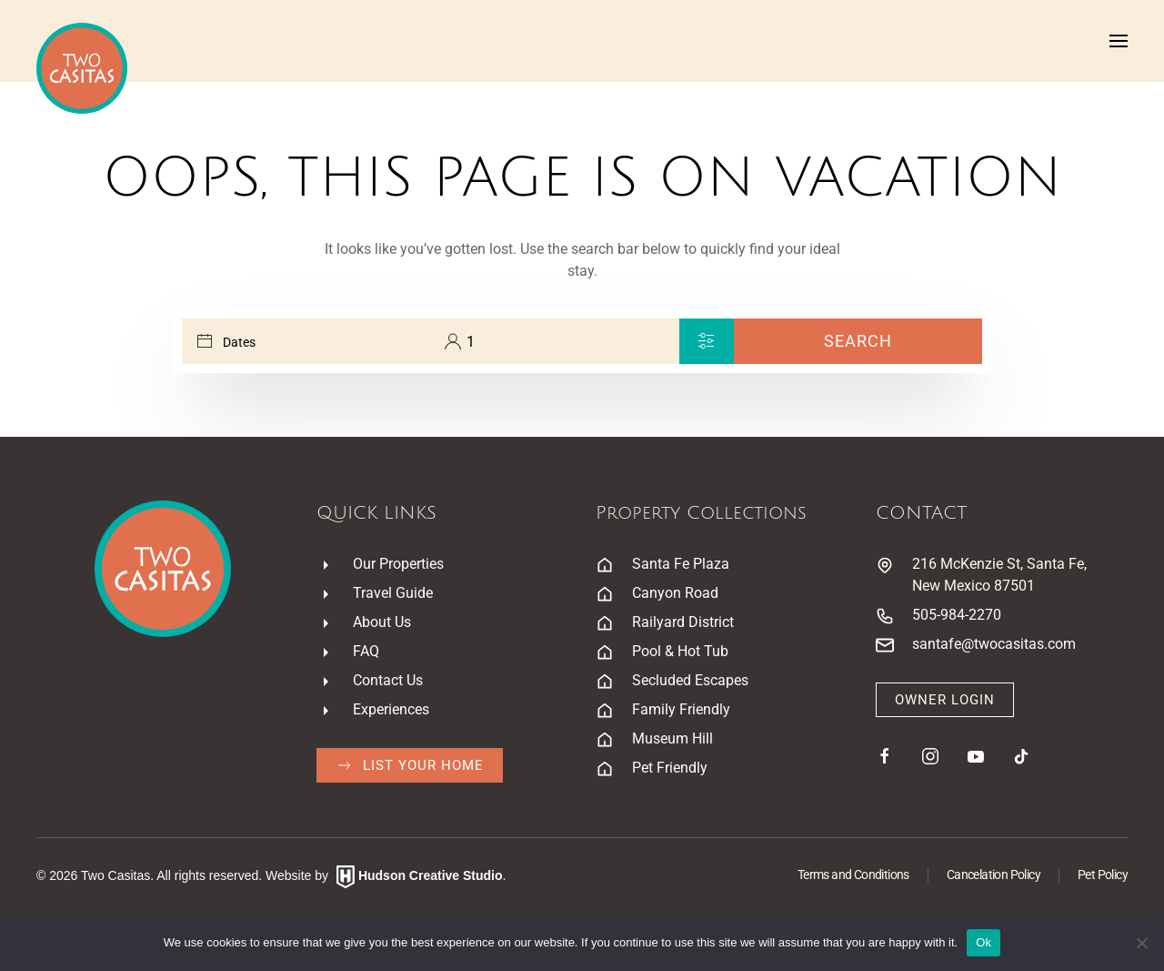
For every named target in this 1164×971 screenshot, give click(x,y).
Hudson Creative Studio (430, 875)
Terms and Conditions (853, 874)
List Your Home (410, 765)
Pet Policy (1103, 874)
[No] (1141, 943)
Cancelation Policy (993, 874)
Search (858, 340)
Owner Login (945, 700)
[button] (1118, 41)
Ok (983, 942)
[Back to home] (81, 68)
